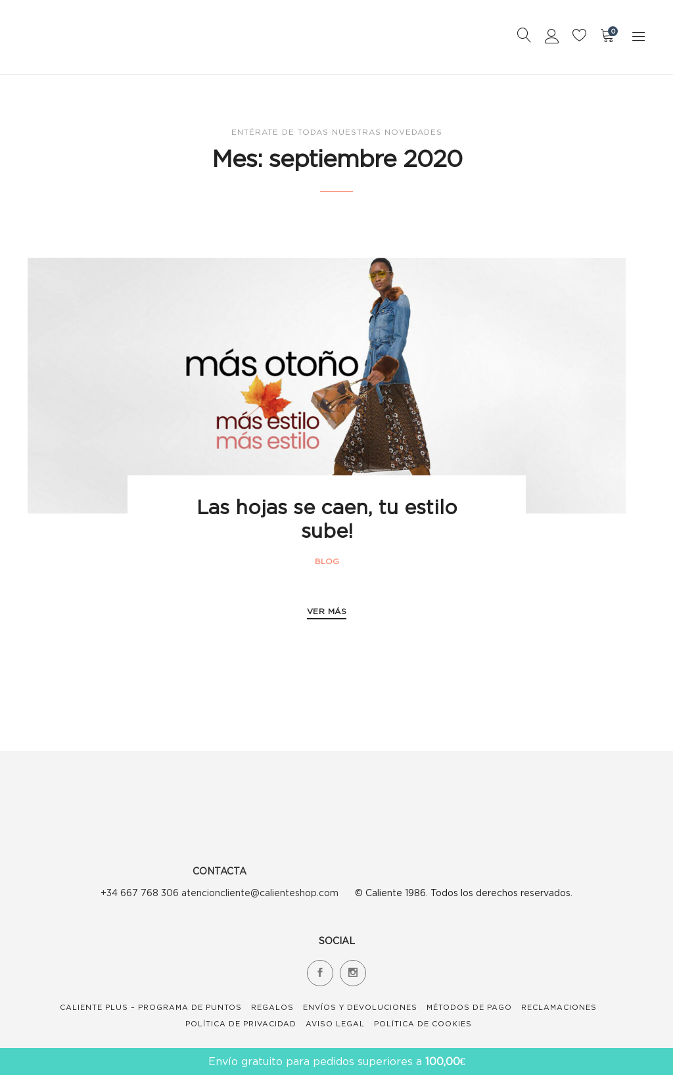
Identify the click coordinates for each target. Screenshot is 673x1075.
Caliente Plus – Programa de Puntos (151, 1007)
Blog (327, 561)
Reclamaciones (559, 1007)
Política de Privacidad (240, 1024)
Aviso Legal (335, 1024)
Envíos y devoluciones (360, 1007)
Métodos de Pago (469, 1007)
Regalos (272, 1007)
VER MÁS (327, 611)
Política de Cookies (423, 1024)
